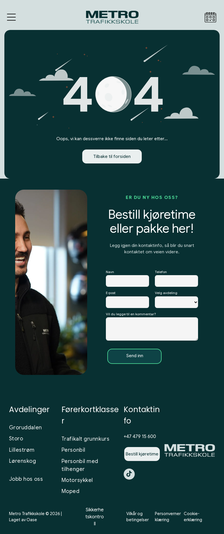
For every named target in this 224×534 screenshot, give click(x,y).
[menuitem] (33, 429)
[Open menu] (11, 18)
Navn (110, 273)
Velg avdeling (166, 294)
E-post (111, 294)
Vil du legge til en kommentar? (131, 315)
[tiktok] (129, 476)
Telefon (161, 273)
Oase (32, 521)
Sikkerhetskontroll (94, 518)
